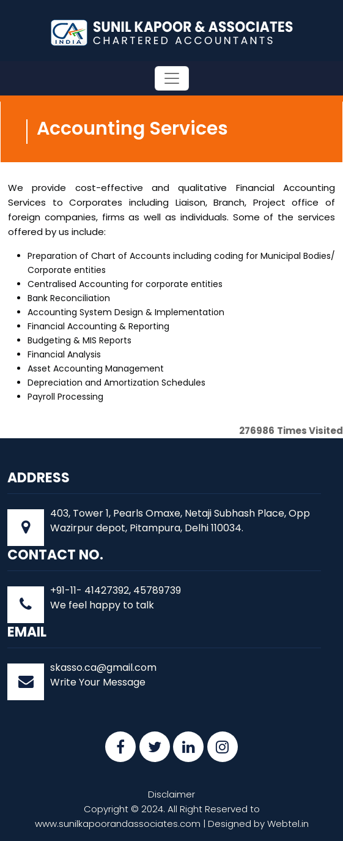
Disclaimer (171, 794)
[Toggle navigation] (172, 78)
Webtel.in (288, 823)
